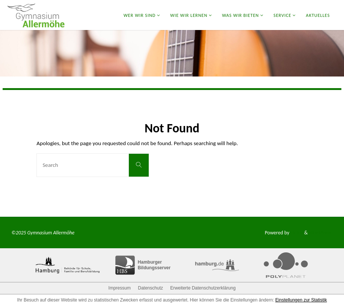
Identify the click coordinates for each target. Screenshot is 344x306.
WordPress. (320, 233)
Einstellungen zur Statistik (301, 300)
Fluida (296, 233)
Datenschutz (150, 288)
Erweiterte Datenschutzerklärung (202, 288)
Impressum (120, 288)
